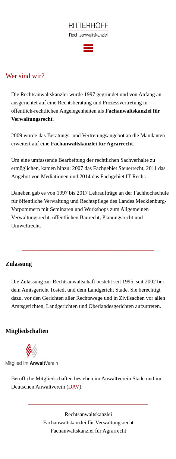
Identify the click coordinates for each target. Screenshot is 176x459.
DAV (73, 387)
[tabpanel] (88, 154)
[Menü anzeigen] (88, 48)
